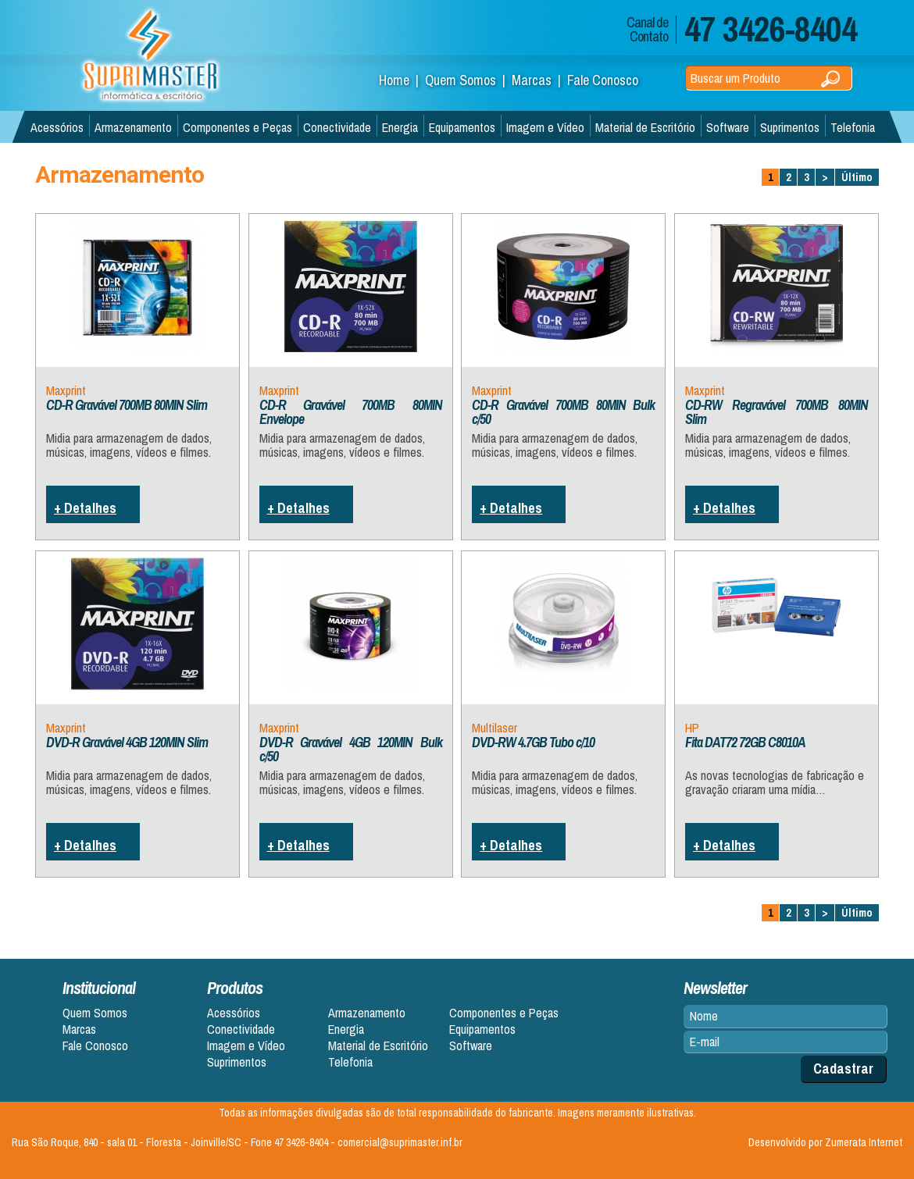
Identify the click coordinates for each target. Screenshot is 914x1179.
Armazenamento (133, 127)
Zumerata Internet (863, 1142)
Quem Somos (94, 1013)
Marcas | (539, 80)
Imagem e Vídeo (545, 127)
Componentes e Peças (237, 127)
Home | (402, 80)
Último (857, 177)
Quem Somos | (468, 80)
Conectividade (337, 127)
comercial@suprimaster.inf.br (399, 1142)
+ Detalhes (85, 508)
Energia (400, 127)
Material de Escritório (645, 127)
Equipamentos (462, 127)
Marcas (79, 1029)
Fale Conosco (602, 80)
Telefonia (852, 127)
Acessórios (57, 127)
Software (727, 127)
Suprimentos (789, 127)
